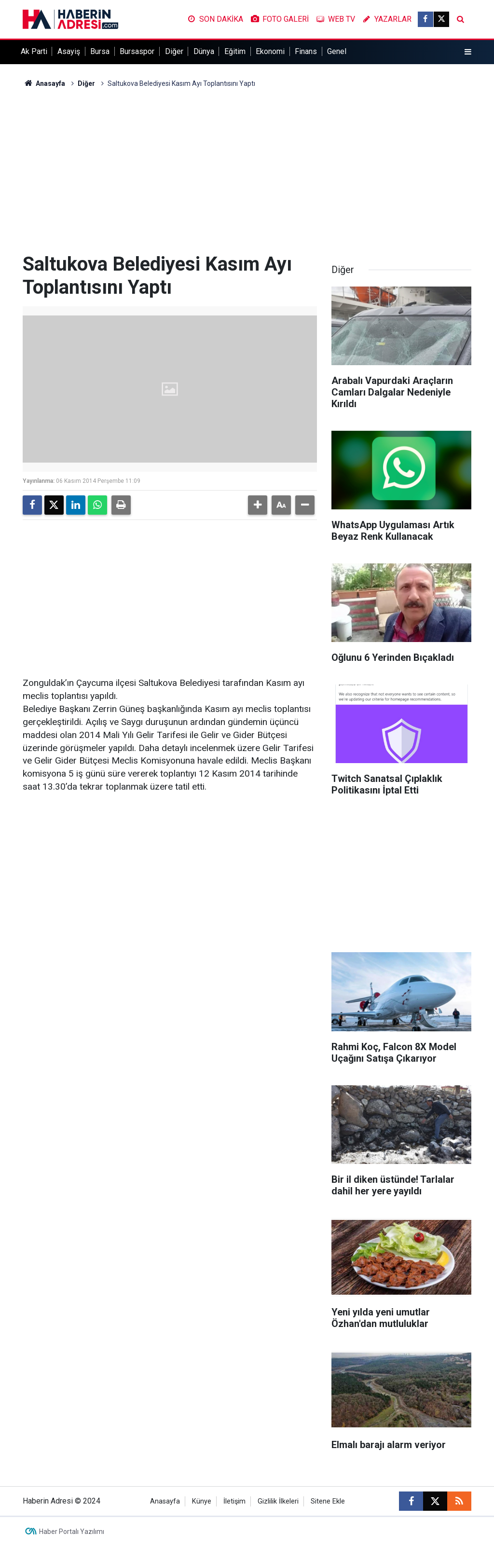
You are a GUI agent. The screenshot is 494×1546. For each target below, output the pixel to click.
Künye (201, 1501)
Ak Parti (34, 51)
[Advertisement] (247, 170)
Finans (306, 51)
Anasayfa (44, 83)
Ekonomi (270, 51)
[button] (257, 505)
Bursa (100, 51)
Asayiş (68, 51)
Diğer (174, 51)
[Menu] (468, 52)
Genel (336, 51)
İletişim (234, 1501)
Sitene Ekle (328, 1501)
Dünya (203, 51)
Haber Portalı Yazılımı (71, 1531)
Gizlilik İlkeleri (278, 1501)
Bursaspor (137, 51)
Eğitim (235, 51)
